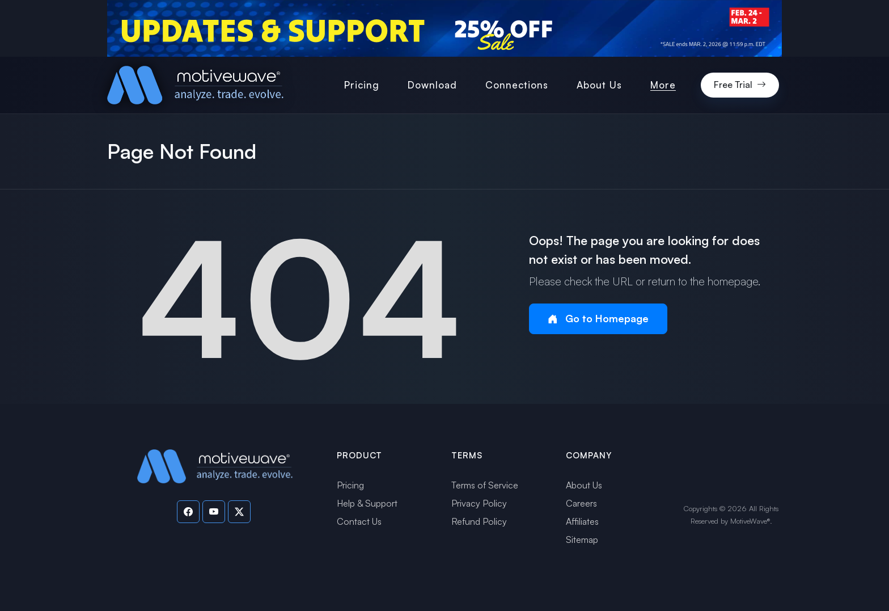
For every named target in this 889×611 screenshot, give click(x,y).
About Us (584, 485)
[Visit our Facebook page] (188, 511)
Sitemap (582, 539)
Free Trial (740, 85)
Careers (581, 503)
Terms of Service (484, 485)
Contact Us (359, 521)
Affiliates (582, 521)
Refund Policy (479, 521)
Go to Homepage (598, 318)
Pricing (350, 485)
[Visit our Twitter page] (239, 511)
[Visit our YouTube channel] (213, 511)
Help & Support (367, 503)
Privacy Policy (479, 503)
